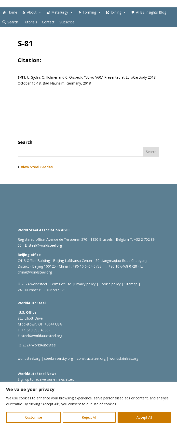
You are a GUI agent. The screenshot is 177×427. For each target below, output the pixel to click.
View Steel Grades (37, 167)
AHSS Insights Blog (151, 12)
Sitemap (130, 284)
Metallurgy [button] (62, 12)
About (34, 12)
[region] (88, 404)
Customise (33, 417)
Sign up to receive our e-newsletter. (46, 379)
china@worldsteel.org (35, 272)
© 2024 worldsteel (32, 284)
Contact (48, 22)
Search (12, 22)
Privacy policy (84, 284)
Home (12, 12)
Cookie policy (109, 284)
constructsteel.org (91, 358)
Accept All (144, 417)
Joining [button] (118, 12)
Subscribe (67, 22)
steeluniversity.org (58, 358)
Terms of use (60, 284)
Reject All (89, 417)
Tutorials (30, 22)
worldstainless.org (123, 358)
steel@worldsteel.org (45, 245)
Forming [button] (92, 12)
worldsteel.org (29, 358)
